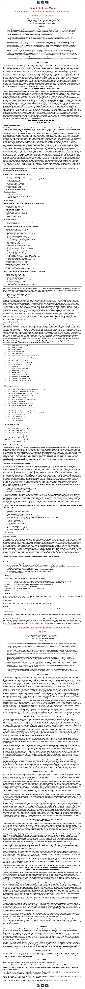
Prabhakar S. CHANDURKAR (42, 16)
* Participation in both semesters (10, 536)
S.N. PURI (42, 632)
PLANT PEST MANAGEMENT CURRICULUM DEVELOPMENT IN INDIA (42, 12)
